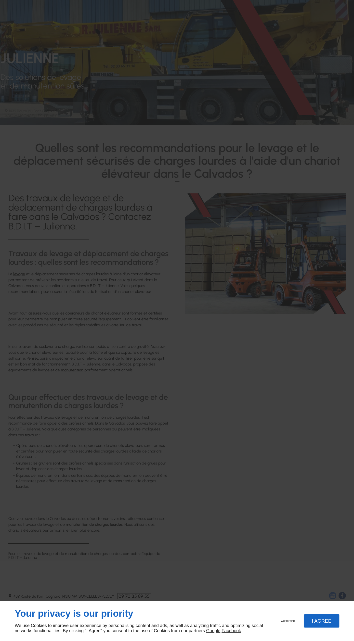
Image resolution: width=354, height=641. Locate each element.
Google (213, 630)
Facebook (231, 630)
